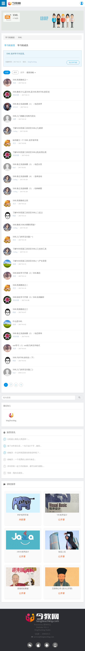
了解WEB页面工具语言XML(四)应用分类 (29, 152)
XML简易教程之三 (20, 309)
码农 (14, 216)
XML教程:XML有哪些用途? (24, 225)
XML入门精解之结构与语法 (24, 116)
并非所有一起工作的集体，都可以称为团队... (25, 466)
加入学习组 (73, 62)
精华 (15, 72)
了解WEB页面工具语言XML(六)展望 (28, 128)
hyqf (14, 167)
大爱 (14, 119)
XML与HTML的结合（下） (24, 358)
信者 (14, 264)
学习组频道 (10, 37)
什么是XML (17, 321)
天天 (14, 143)
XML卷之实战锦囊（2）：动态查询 (27, 333)
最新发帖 (28, 73)
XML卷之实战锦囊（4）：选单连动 (27, 176)
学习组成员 (22, 45)
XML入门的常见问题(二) (23, 370)
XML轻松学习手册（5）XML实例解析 (28, 297)
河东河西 (16, 95)
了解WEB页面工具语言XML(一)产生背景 (29, 261)
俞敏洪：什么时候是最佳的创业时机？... (24, 453)
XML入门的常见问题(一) (23, 237)
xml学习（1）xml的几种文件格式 (26, 345)
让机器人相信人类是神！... (18, 439)
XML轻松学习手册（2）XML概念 (27, 273)
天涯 (14, 83)
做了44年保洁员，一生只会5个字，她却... (24, 446)
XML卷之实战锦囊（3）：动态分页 (27, 164)
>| (21, 385)
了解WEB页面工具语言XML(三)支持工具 (29, 249)
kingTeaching (32, 62)
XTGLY (15, 107)
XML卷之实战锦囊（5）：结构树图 (27, 188)
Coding (15, 131)
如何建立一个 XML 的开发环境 (25, 140)
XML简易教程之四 (20, 201)
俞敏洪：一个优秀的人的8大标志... (21, 459)
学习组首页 (9, 45)
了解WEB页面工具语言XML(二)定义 (28, 213)
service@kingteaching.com (44, 637)
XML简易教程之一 (20, 80)
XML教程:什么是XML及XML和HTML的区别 (31, 92)
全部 (6, 72)
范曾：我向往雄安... (15, 473)
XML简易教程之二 (20, 285)
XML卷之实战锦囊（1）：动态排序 (27, 104)
